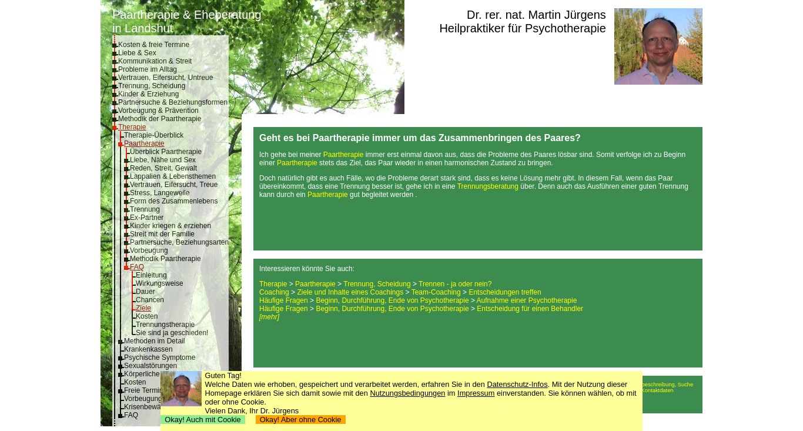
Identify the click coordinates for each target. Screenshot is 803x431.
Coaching (274, 292)
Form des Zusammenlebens (174, 201)
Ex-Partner (146, 217)
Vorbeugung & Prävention (158, 110)
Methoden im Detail (154, 341)
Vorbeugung (149, 250)
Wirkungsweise (159, 283)
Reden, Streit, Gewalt (163, 168)
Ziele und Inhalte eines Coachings (350, 292)
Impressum (475, 393)
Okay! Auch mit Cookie (202, 419)
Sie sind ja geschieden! (172, 333)
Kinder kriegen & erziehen (170, 226)
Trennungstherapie (165, 324)
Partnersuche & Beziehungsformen (172, 102)
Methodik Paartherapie (165, 259)
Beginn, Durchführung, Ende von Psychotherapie (392, 300)
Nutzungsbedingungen (407, 393)
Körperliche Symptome (159, 374)
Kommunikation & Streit (155, 61)
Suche (685, 384)
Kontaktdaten (657, 390)
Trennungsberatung (487, 186)
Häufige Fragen (283, 300)
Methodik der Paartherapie (159, 119)
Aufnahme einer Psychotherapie (527, 300)
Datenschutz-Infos (517, 384)
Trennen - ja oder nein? (455, 284)
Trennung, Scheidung (151, 86)
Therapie (132, 127)
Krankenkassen (148, 349)
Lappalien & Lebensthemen (173, 176)
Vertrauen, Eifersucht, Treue (174, 185)
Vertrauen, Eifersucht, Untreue (165, 77)
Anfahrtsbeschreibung (648, 384)
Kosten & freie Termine (153, 45)
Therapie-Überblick (153, 135)
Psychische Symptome (159, 357)
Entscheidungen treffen (505, 292)
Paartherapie (144, 143)
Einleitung (151, 275)
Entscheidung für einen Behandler (530, 309)
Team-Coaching (436, 292)
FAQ (137, 267)
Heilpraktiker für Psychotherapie (522, 28)
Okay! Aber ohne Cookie (301, 419)
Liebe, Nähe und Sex (163, 160)
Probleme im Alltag (147, 69)
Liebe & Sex (137, 53)
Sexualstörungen (150, 366)
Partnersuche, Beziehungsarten (179, 242)
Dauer (145, 292)
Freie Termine (145, 390)
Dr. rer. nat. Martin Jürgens (536, 14)
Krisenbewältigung (153, 407)
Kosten (147, 316)
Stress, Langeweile (159, 193)
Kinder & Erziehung (148, 94)
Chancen (150, 300)
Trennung (145, 209)
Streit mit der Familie (162, 234)
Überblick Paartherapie (166, 152)
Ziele (143, 308)
